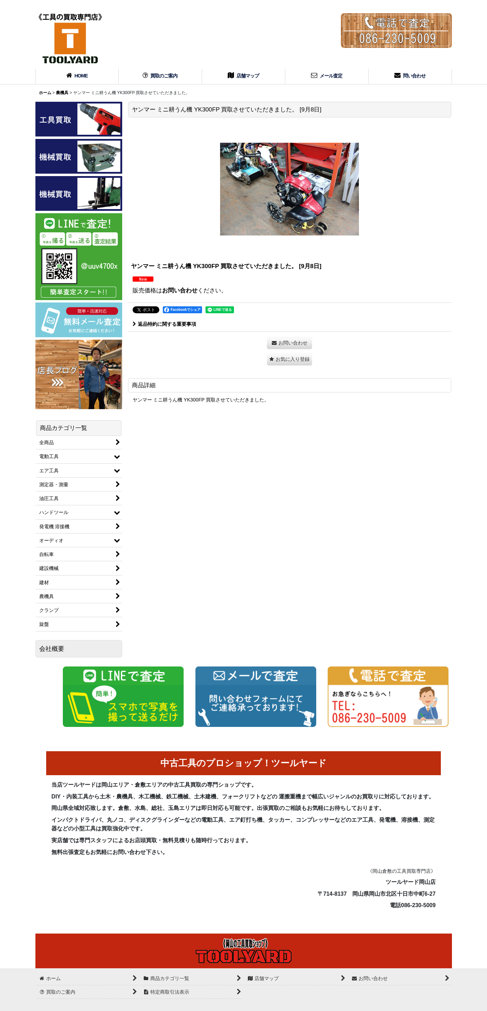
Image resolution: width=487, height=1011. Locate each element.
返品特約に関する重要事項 (164, 324)
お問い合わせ (180, 290)
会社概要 (51, 648)
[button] (289, 359)
